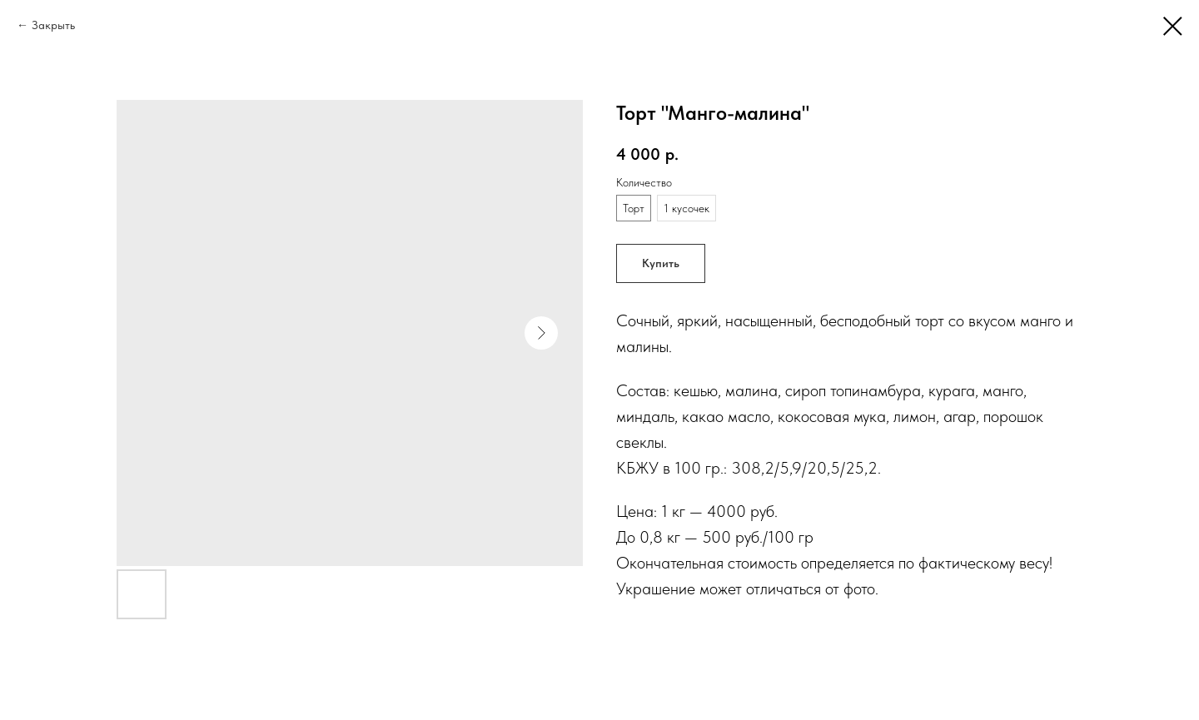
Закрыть (53, 25)
